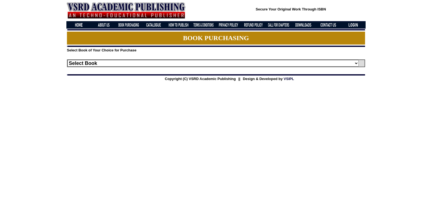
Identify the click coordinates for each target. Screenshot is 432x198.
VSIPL (289, 79)
